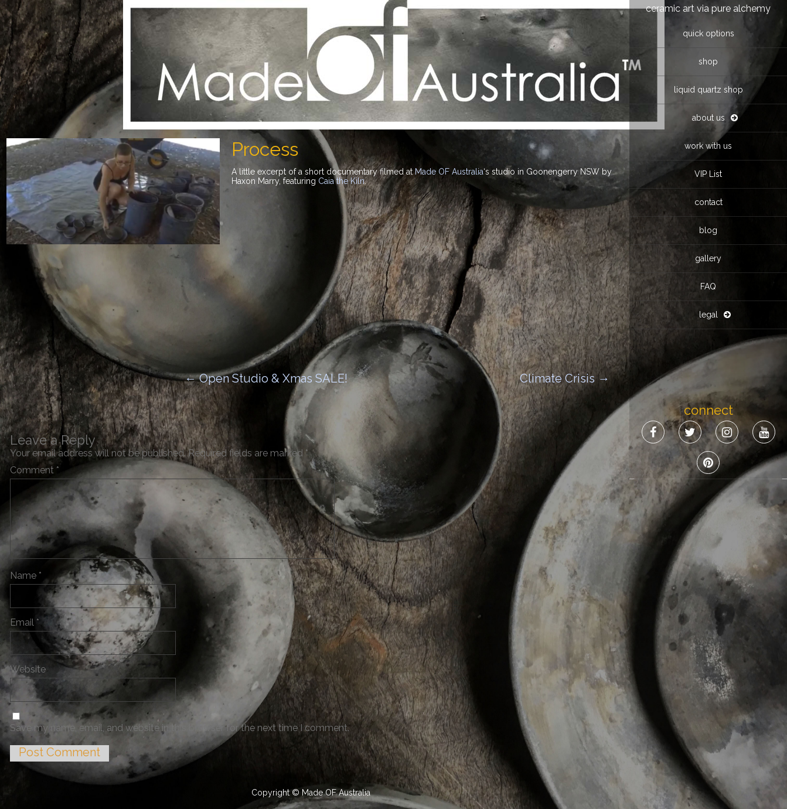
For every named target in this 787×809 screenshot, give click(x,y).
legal (708, 314)
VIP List (708, 174)
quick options (708, 33)
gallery (708, 258)
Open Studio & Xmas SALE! (266, 378)
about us (708, 117)
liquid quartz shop (708, 89)
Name (26, 575)
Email (24, 622)
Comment (34, 470)
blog (708, 230)
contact (708, 202)
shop (708, 61)
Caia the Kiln (341, 181)
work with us (708, 146)
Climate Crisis (564, 378)
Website (28, 669)
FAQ (708, 286)
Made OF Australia (449, 171)
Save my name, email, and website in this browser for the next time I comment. (179, 727)
